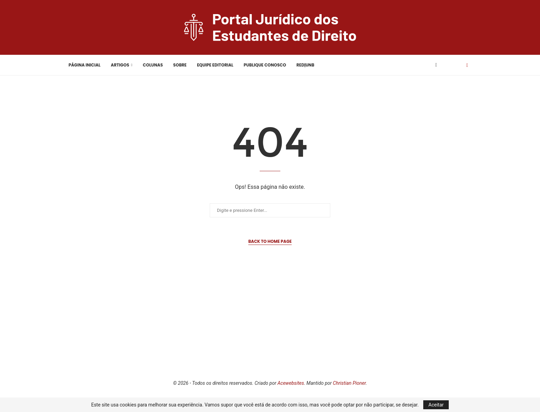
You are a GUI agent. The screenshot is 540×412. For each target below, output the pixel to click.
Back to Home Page (270, 241)
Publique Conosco (265, 65)
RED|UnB (305, 65)
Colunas (153, 65)
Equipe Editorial (215, 65)
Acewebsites (291, 383)
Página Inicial (85, 65)
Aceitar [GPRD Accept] (436, 405)
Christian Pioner (349, 383)
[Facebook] (436, 65)
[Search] (455, 65)
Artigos (120, 65)
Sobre (180, 65)
